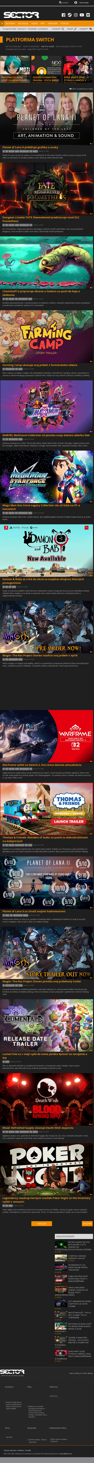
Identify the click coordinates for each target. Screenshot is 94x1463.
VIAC (42, 1223)
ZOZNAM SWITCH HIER (16, 49)
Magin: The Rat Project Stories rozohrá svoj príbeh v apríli (39, 655)
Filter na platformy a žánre (81, 89)
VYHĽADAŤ (56, 29)
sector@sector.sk (66, 1454)
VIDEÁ (34, 23)
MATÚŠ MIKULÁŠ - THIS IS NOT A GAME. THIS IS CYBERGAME (79, 1315)
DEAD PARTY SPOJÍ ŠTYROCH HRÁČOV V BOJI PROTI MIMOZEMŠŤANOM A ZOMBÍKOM (73, 1355)
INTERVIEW (32, 29)
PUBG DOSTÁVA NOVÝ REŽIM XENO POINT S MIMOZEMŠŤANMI (78, 1278)
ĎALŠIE (87, 1223)
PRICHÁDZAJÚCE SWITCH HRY (69, 46)
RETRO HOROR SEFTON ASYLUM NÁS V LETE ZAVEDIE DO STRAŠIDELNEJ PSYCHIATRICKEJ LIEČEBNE (73, 1246)
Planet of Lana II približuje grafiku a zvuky (30, 147)
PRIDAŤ (70, 29)
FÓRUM (65, 23)
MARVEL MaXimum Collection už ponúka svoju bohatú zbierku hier (46, 435)
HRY (43, 23)
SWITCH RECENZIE (31, 46)
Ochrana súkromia (10, 1450)
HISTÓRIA (12, 29)
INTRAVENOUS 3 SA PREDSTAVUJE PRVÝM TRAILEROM (77, 1267)
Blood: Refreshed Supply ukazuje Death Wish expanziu (38, 1128)
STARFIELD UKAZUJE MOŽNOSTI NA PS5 (77, 1257)
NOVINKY (10, 23)
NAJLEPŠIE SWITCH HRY (38, 49)
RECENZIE (23, 23)
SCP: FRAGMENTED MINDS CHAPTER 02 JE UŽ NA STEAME (79, 1303)
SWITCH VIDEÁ (47, 46)
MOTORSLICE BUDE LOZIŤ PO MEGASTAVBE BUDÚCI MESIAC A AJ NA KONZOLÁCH (14, 82)
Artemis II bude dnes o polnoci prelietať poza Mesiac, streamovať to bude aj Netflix (14, 1405)
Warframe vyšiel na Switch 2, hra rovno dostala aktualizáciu (42, 765)
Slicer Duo (54, 1396)
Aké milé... (9, 1437)
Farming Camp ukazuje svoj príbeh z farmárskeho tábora (39, 365)
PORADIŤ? (84, 29)
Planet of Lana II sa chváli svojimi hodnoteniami (33, 911)
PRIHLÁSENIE (84, 3)
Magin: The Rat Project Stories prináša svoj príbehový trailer (41, 981)
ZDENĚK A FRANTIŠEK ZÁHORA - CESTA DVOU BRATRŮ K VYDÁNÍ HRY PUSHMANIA (45, 82)
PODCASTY (21, 29)
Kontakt (28, 1450)
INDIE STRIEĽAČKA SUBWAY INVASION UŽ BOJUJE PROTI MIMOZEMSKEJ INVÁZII (71, 1291)
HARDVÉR (53, 23)
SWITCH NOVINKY (13, 46)
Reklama (21, 1450)
